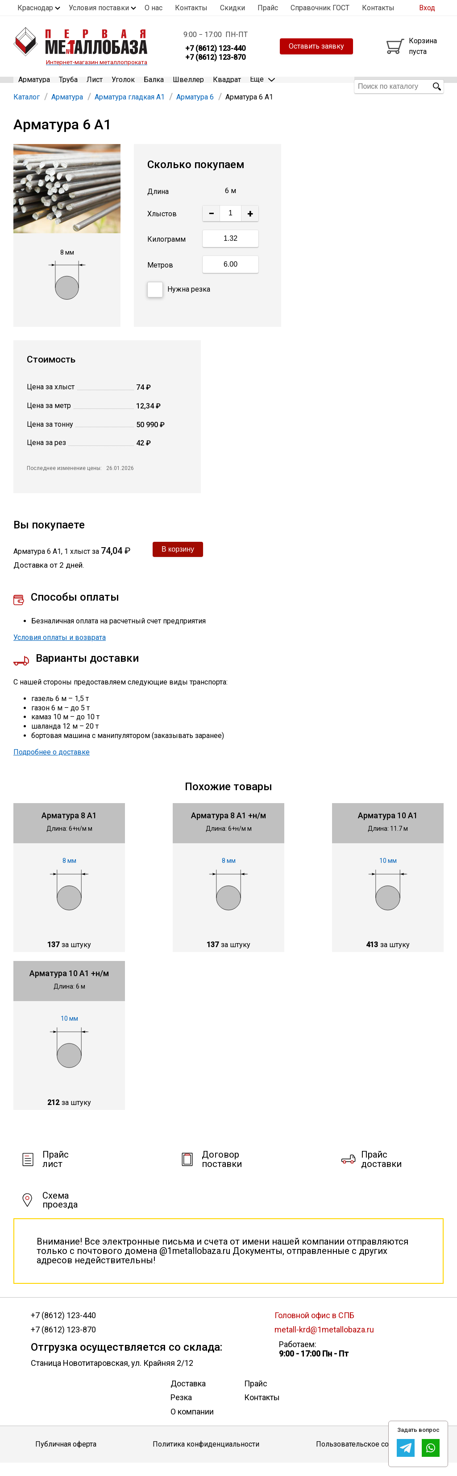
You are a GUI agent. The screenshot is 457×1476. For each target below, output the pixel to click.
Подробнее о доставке (51, 765)
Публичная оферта (65, 1457)
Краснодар (35, 8)
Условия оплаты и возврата (59, 650)
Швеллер (188, 86)
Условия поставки (99, 8)
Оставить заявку (316, 46)
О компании (192, 1424)
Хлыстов (162, 227)
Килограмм (166, 252)
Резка (181, 1410)
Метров (160, 278)
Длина (158, 205)
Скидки (232, 8)
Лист (95, 86)
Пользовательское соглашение (369, 1457)
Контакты (191, 8)
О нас (153, 8)
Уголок (123, 86)
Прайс (268, 8)
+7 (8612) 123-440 (63, 1328)
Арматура (34, 86)
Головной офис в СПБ (314, 1328)
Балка (154, 86)
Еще (262, 86)
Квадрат (227, 86)
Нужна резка (178, 302)
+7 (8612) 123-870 (63, 1343)
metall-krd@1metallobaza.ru (324, 1343)
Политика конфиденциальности (206, 1457)
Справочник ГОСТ (320, 8)
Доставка (188, 1396)
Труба (68, 86)
